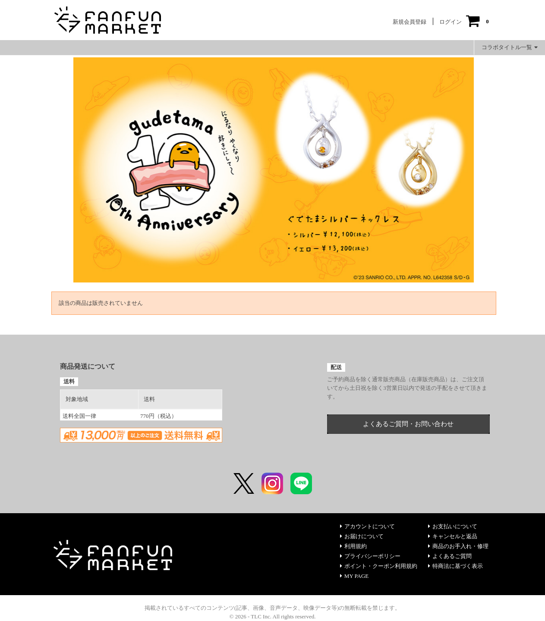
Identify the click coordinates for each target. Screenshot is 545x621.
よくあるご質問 (450, 556)
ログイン (450, 22)
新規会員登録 (409, 22)
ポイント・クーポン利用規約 (378, 566)
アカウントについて (367, 526)
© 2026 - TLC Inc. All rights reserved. (273, 616)
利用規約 (353, 546)
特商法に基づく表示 (455, 566)
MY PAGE (354, 576)
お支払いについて (452, 526)
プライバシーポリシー (370, 556)
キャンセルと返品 (452, 536)
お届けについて (362, 536)
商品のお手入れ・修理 (458, 546)
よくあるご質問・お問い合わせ (408, 423)
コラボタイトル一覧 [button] (510, 47)
